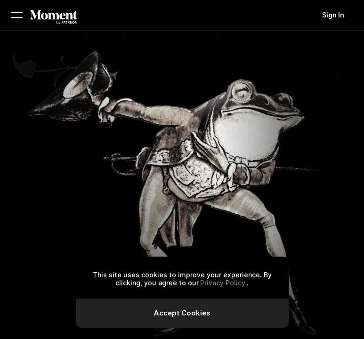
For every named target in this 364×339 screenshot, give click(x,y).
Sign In (333, 15)
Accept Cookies (182, 312)
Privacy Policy (222, 283)
